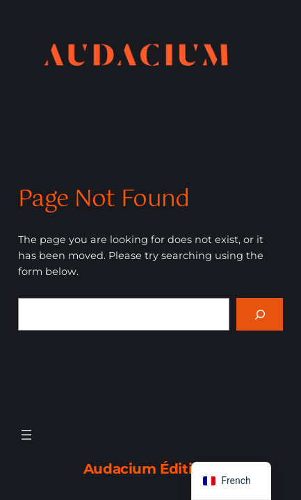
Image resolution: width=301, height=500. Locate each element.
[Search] (259, 314)
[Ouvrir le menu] (26, 434)
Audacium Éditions (150, 468)
